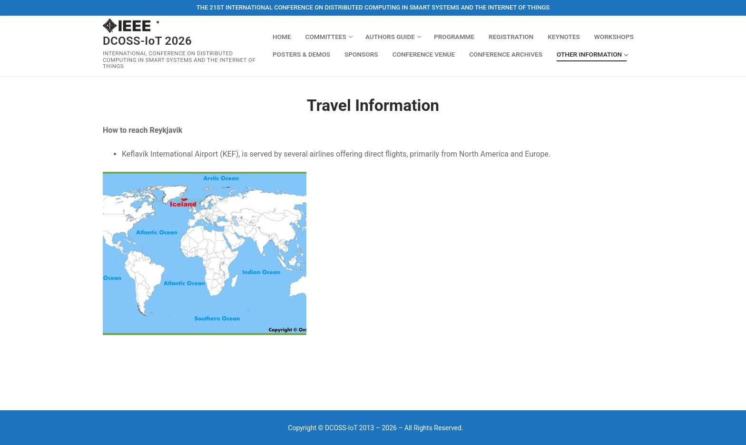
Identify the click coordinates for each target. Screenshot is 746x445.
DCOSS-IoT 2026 (147, 41)
